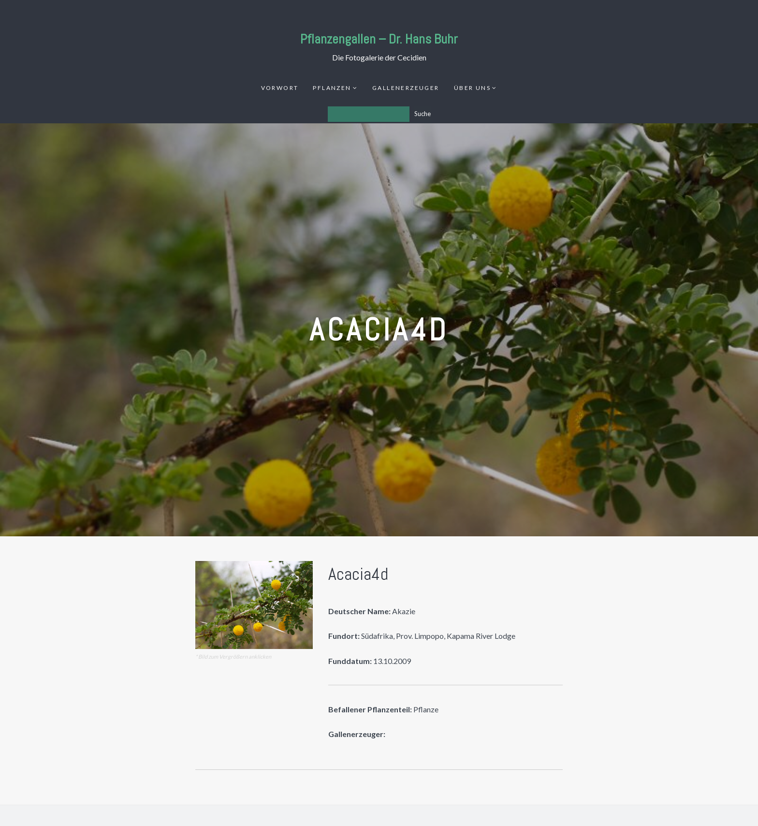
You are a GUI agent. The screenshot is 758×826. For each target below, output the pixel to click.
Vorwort (280, 87)
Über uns (472, 87)
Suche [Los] (422, 114)
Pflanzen (332, 87)
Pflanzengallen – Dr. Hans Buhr (379, 38)
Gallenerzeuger (405, 87)
